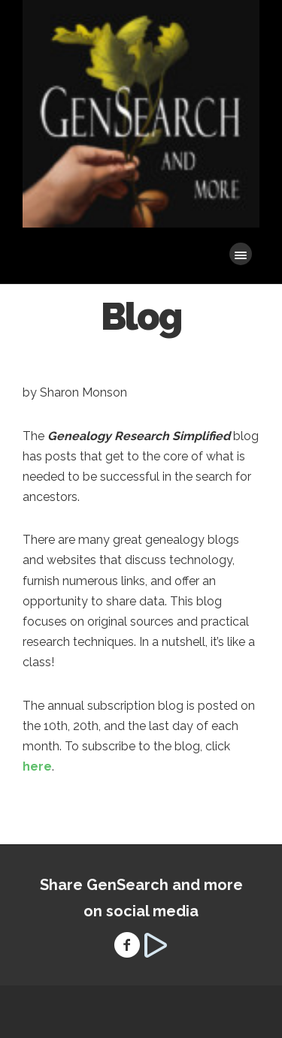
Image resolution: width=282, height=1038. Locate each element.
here (37, 766)
